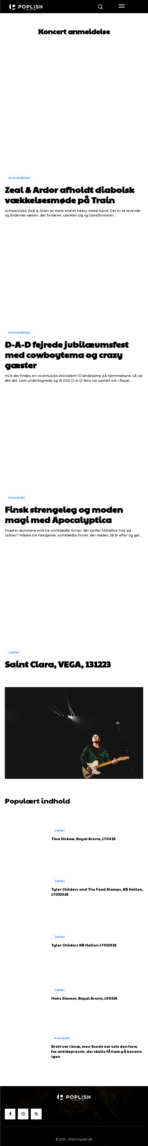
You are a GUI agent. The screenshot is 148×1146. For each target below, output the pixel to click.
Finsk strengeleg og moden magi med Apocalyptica (64, 514)
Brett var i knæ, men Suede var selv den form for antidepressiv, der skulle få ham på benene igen (96, 1051)
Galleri (14, 652)
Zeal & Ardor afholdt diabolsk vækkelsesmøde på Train (69, 194)
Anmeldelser (19, 178)
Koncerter (16, 497)
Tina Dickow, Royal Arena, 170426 (83, 838)
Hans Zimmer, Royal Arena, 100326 (84, 998)
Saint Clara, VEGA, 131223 (58, 664)
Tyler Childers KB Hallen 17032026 (83, 944)
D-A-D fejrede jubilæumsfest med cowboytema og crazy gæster (67, 354)
